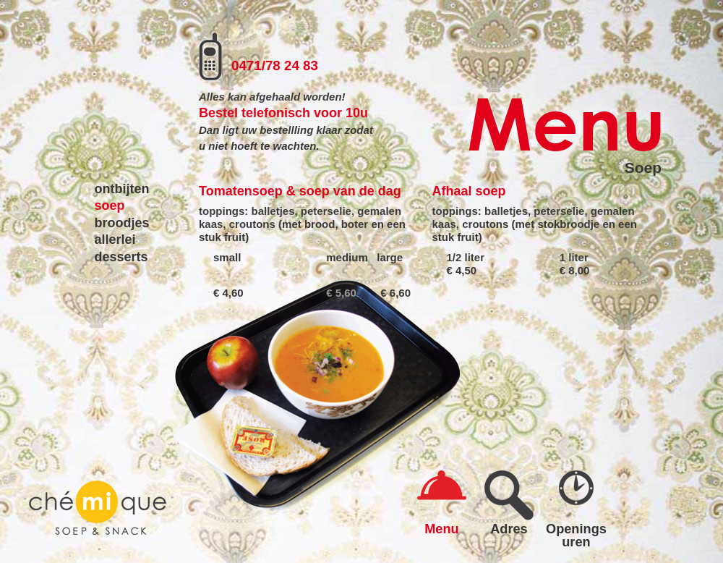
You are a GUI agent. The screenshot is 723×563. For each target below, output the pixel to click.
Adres (509, 529)
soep (110, 205)
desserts (121, 257)
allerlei (115, 239)
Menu (441, 529)
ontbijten (122, 189)
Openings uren (576, 535)
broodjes (122, 223)
